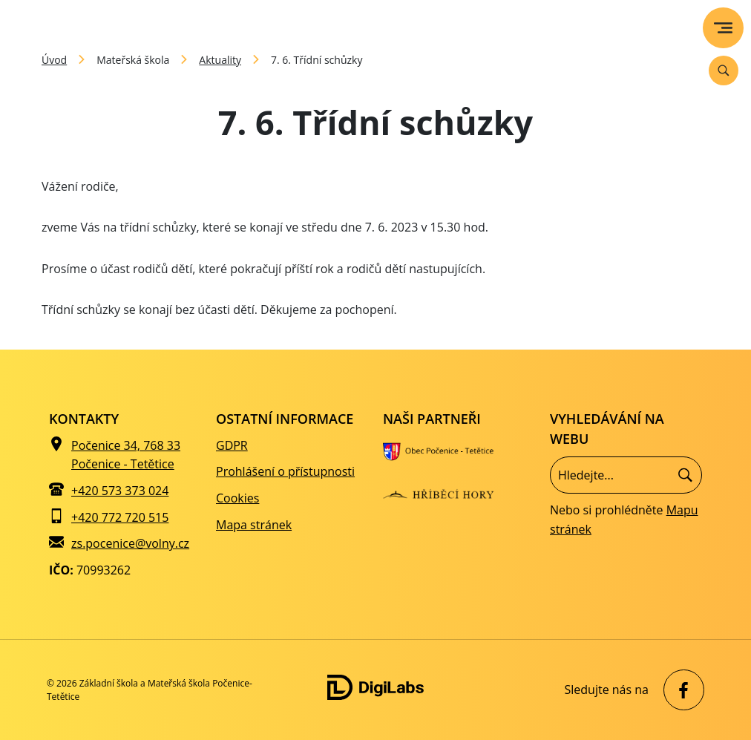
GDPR (232, 445)
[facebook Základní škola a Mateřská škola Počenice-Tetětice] (680, 689)
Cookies (237, 498)
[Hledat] (685, 475)
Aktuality (220, 60)
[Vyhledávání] (723, 70)
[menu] (723, 28)
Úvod (54, 60)
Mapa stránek (254, 525)
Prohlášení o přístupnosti (285, 471)
